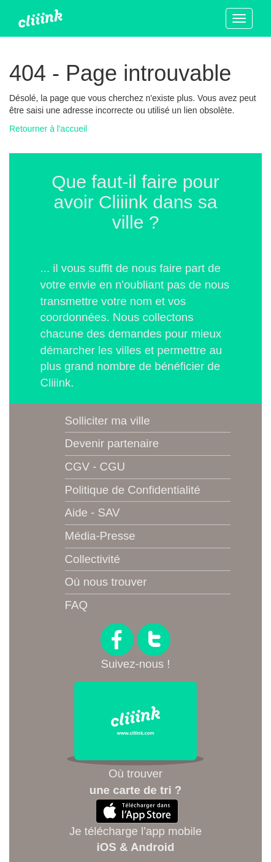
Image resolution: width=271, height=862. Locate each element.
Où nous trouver (106, 581)
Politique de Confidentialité (132, 489)
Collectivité (92, 559)
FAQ (76, 605)
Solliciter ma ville (107, 420)
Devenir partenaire (112, 443)
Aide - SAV (92, 512)
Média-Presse (100, 535)
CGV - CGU (95, 466)
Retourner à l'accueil (48, 129)
